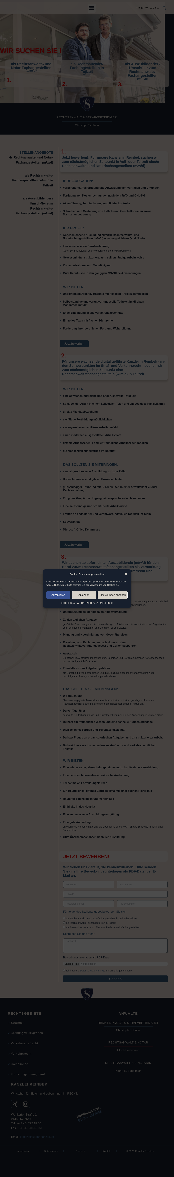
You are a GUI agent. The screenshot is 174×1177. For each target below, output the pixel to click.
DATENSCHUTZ (89, 618)
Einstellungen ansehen (113, 610)
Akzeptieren (58, 610)
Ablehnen (83, 610)
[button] (126, 589)
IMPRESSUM (106, 618)
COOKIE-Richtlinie (70, 618)
